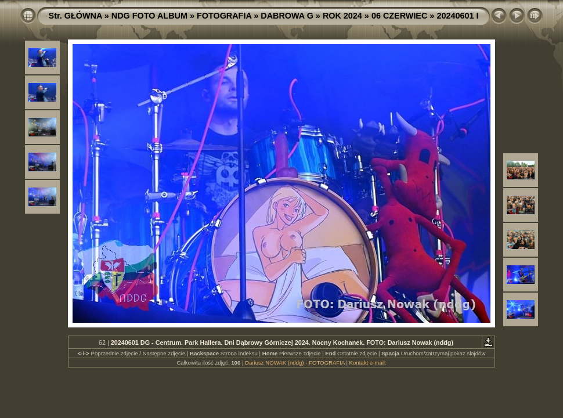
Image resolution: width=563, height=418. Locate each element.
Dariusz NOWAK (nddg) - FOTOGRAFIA (295, 362)
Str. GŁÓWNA (75, 15)
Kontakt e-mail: (368, 362)
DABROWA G (287, 15)
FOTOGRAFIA (224, 15)
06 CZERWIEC (399, 15)
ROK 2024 (342, 15)
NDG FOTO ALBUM (149, 15)
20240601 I (457, 15)
